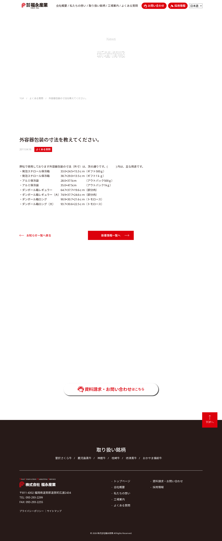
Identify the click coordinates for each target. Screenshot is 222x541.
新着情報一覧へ (110, 235)
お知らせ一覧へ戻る (38, 235)
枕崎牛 (116, 458)
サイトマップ (54, 511)
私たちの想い (78, 5)
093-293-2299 (115, 362)
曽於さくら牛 (63, 458)
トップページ (122, 481)
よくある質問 (129, 5)
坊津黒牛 (131, 458)
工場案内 (113, 5)
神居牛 (101, 458)
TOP (21, 98)
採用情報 (177, 6)
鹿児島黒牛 (84, 458)
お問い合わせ (154, 6)
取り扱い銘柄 (97, 5)
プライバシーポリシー (31, 511)
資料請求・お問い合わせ (114, 389)
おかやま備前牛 (152, 458)
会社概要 (61, 5)
